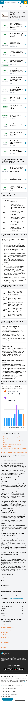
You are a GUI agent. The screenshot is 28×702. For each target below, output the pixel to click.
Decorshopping (7, 630)
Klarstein (5, 635)
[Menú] (2, 2)
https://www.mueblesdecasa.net (17, 19)
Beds (4, 625)
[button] (14, 696)
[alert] (14, 688)
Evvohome (5, 632)
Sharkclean (6, 642)
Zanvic (4, 647)
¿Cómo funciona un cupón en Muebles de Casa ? (14, 441)
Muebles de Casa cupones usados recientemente (12, 445)
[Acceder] (25, 2)
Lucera (4, 640)
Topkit (4, 645)
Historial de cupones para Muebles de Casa (15, 452)
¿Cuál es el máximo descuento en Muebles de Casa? (14, 449)
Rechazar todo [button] (20, 699)
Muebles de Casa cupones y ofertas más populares (14, 437)
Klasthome (6, 637)
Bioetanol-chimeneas (8, 627)
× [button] (26, 675)
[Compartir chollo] (21, 2)
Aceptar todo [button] (7, 699)
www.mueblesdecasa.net (16, 598)
